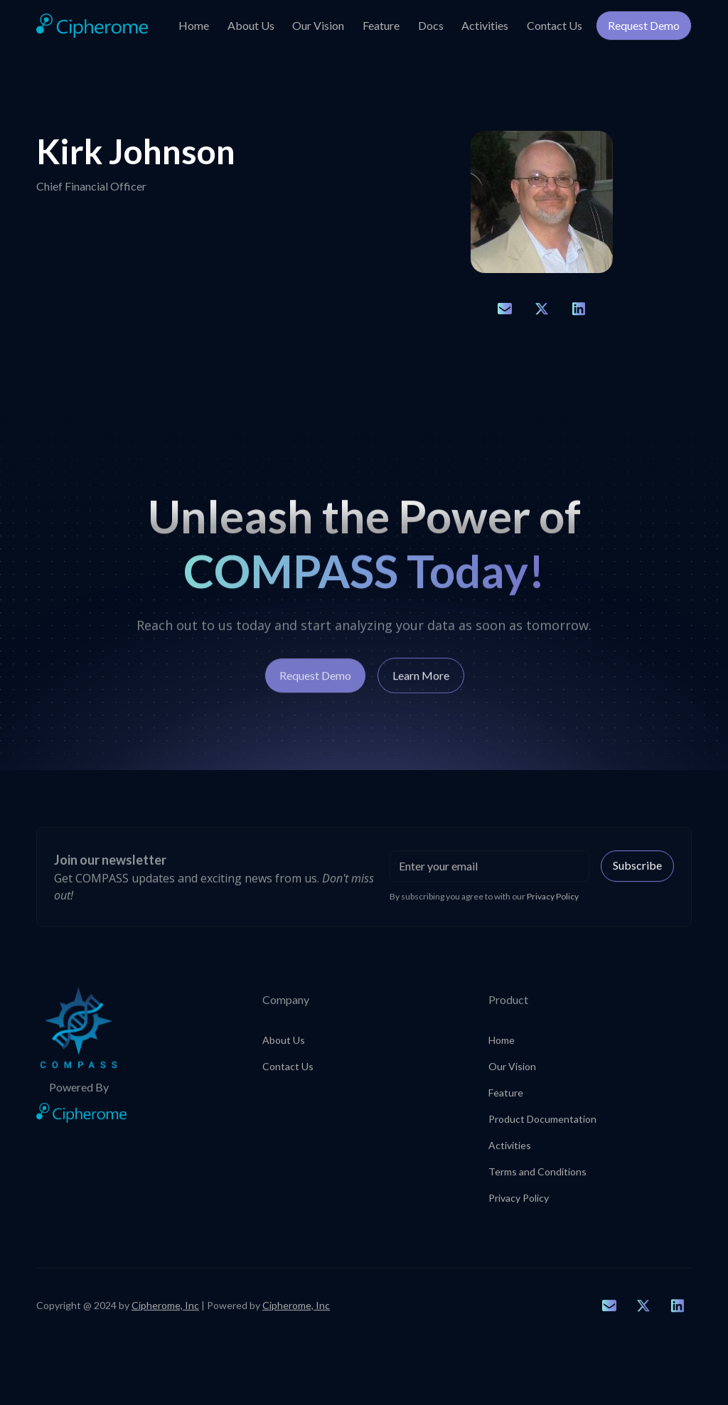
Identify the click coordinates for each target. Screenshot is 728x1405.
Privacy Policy (518, 1203)
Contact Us (554, 25)
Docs (431, 25)
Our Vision (318, 25)
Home (193, 25)
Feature (381, 25)
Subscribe (637, 870)
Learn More (420, 683)
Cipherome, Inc (165, 1311)
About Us (251, 25)
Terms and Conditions (537, 1177)
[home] (92, 26)
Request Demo (644, 25)
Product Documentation (542, 1124)
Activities (484, 25)
